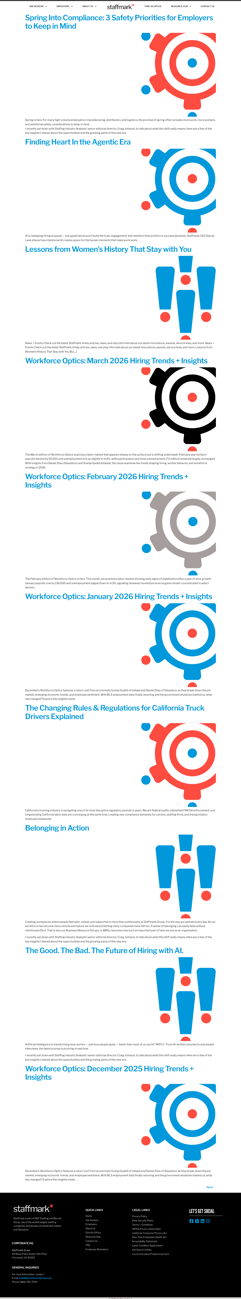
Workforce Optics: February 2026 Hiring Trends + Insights (106, 480)
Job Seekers (38, 6)
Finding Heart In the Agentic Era (78, 141)
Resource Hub (181, 6)
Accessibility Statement (144, 1241)
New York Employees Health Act (149, 1237)
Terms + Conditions (142, 1224)
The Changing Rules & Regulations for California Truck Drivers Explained (114, 712)
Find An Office (153, 6)
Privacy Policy (139, 1216)
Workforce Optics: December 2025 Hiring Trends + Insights (109, 1073)
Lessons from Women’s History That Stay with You (108, 249)
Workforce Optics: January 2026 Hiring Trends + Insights (118, 596)
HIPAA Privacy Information (146, 1228)
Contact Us (207, 6)
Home (89, 1216)
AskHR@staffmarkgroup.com (35, 1278)
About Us (89, 6)
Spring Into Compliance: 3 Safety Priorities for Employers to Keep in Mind (119, 22)
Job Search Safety (141, 1249)
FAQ (88, 1245)
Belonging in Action (57, 827)
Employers (65, 6)
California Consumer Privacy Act (149, 1233)
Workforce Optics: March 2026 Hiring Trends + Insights (116, 360)
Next (211, 1187)
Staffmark (121, 6)
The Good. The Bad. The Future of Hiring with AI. (104, 950)
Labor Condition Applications (147, 1245)
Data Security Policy (142, 1220)
